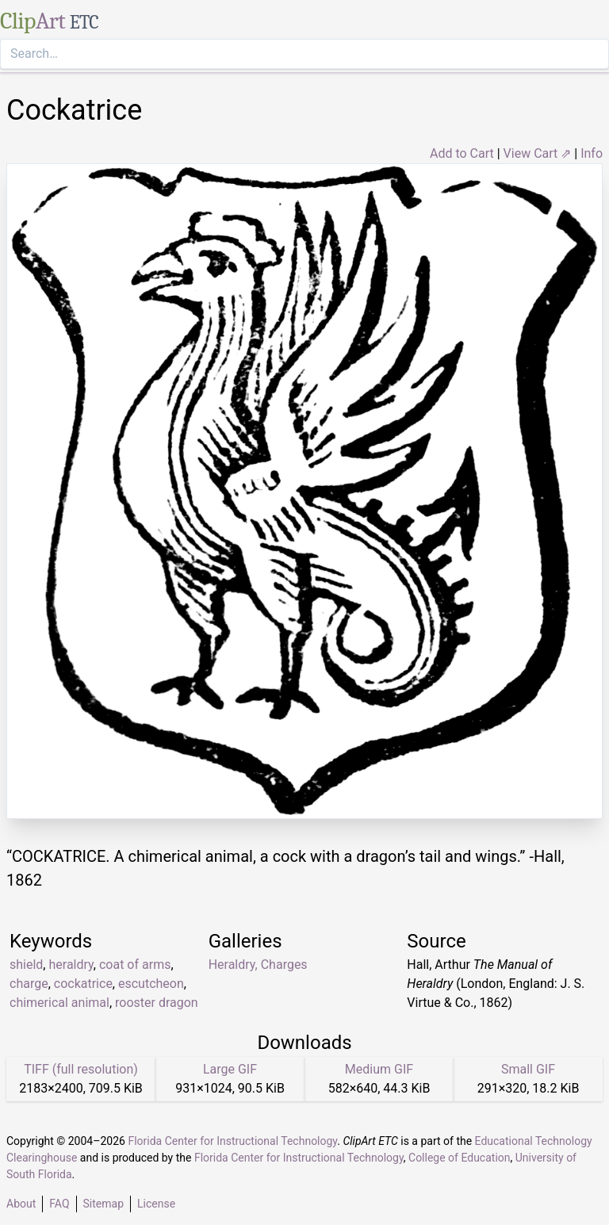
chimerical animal (59, 1002)
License (156, 1203)
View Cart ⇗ (538, 153)
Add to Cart (462, 153)
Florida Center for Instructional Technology (232, 1141)
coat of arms (134, 964)
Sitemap (103, 1203)
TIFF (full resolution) (81, 1069)
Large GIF (230, 1069)
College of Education (459, 1157)
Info (591, 153)
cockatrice (83, 983)
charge (29, 983)
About (21, 1203)
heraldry (70, 964)
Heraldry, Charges (258, 964)
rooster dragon (156, 1002)
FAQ (59, 1203)
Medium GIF (379, 1069)
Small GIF (528, 1069)
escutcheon (151, 983)
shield (26, 964)
